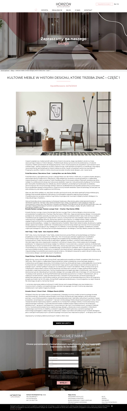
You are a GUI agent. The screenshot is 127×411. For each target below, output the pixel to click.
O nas (77, 10)
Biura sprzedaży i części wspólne (80, 400)
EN (116, 4)
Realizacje (57, 10)
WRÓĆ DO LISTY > (63, 323)
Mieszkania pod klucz (75, 396)
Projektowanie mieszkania (77, 402)
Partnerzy (105, 400)
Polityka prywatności (109, 402)
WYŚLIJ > (63, 383)
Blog (68, 10)
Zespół (104, 398)
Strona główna (5, 70)
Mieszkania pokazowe (76, 398)
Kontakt (88, 10)
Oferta (44, 10)
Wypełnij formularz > (104, 4)
